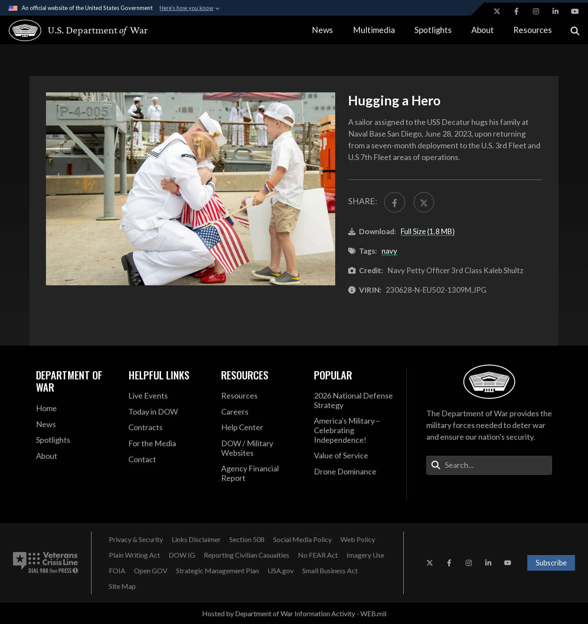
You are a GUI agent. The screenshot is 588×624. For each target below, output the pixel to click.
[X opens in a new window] (496, 11)
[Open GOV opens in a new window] (151, 570)
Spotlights (433, 30)
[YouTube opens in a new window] (574, 11)
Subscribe (551, 562)
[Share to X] (424, 202)
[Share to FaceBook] (394, 202)
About (482, 30)
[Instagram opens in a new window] (535, 11)
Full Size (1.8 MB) (428, 231)
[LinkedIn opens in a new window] (555, 11)
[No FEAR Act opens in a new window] (318, 555)
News (322, 30)
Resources (532, 30)
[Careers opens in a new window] (261, 412)
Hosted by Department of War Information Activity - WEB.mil (294, 613)
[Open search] (575, 30)
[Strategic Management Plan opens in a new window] (217, 570)
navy (389, 250)
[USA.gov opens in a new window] (280, 570)
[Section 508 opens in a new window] (247, 539)
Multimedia (374, 30)
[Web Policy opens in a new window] (357, 539)
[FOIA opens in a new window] (117, 570)
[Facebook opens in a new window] (516, 11)
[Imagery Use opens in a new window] (365, 555)
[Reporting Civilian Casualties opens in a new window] (246, 555)
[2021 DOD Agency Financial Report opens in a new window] (261, 473)
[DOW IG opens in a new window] (181, 555)
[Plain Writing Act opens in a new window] (134, 555)
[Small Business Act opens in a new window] (330, 570)
